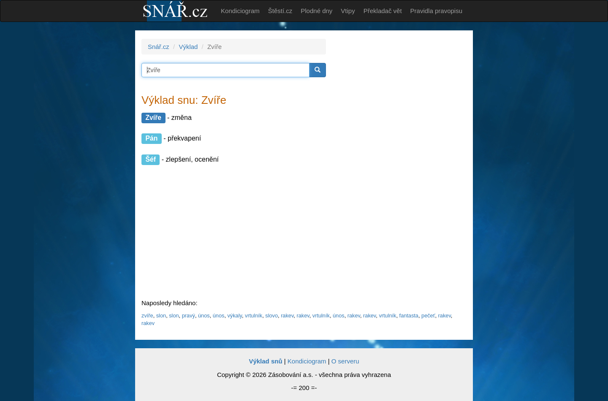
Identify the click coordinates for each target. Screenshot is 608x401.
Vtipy (348, 10)
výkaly (234, 315)
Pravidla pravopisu (436, 10)
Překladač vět (383, 10)
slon (161, 315)
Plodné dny (316, 10)
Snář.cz (158, 46)
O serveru (345, 361)
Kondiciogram (240, 10)
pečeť (428, 315)
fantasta (408, 315)
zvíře (147, 315)
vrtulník (253, 315)
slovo (271, 315)
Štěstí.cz (280, 10)
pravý (188, 315)
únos (204, 315)
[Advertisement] (402, 165)
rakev (287, 315)
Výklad (188, 46)
